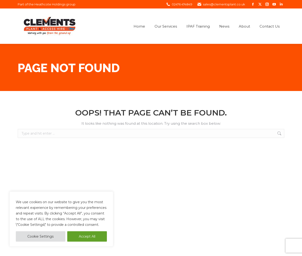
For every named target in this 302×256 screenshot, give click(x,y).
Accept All (87, 236)
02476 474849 (179, 4)
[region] (61, 219)
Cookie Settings (40, 236)
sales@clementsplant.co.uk (221, 4)
